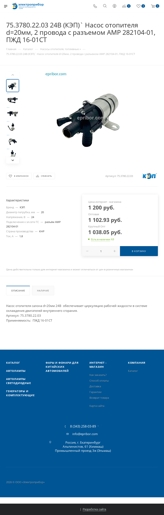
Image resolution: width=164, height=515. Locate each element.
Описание (18, 290)
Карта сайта (96, 406)
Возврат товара (99, 397)
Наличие (43, 290)
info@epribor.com (85, 434)
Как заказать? (98, 375)
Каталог (13, 362)
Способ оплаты (99, 380)
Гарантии (95, 392)
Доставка (95, 386)
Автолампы (16, 371)
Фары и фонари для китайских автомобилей (62, 367)
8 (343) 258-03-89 (83, 426)
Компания (136, 362)
